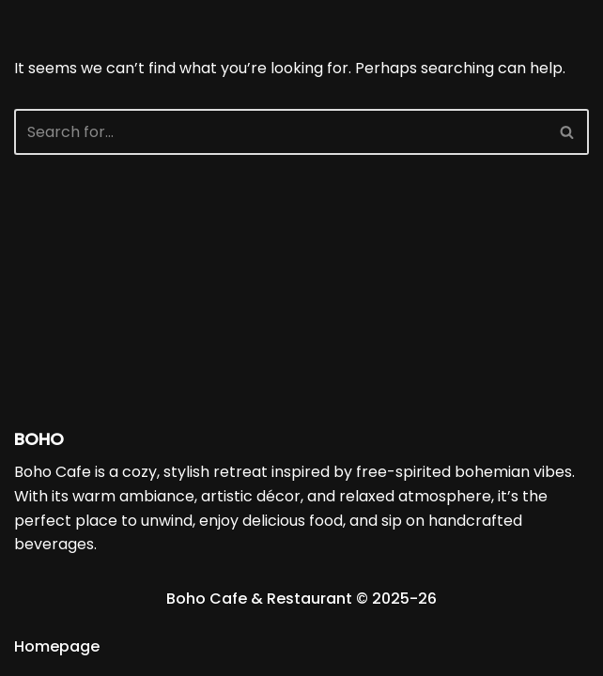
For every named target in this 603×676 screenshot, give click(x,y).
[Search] (280, 132)
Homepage (57, 646)
